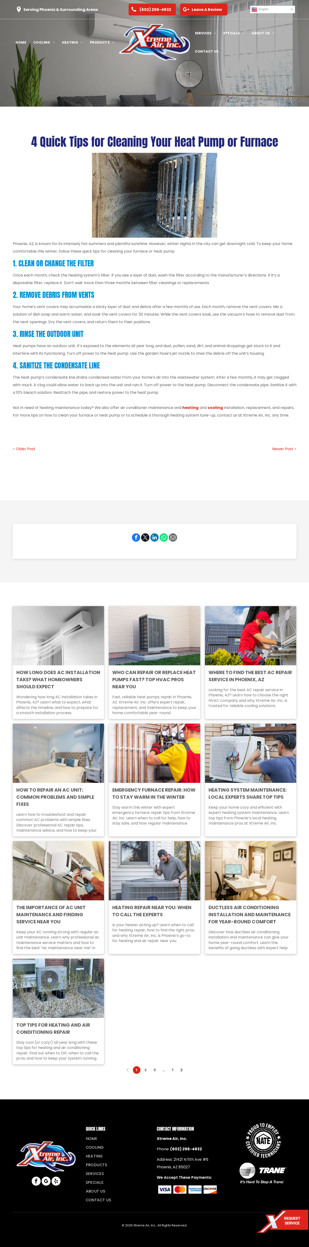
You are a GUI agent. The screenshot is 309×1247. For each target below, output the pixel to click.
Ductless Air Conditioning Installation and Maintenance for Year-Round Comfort (250, 914)
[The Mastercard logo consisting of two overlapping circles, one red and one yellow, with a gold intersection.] (180, 1189)
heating (190, 407)
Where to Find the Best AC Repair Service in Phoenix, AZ (250, 676)
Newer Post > (284, 449)
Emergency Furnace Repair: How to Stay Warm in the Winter (154, 793)
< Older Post (24, 449)
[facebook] (36, 1182)
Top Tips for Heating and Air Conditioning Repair (53, 1028)
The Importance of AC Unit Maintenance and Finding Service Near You (51, 914)
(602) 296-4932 (186, 1149)
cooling (215, 407)
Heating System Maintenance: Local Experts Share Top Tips (248, 793)
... (163, 1070)
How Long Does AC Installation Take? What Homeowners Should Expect (58, 679)
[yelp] (56, 1182)
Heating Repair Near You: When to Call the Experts (151, 911)
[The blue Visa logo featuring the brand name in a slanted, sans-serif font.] (165, 1189)
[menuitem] (21, 42)
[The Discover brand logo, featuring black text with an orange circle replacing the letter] (210, 1189)
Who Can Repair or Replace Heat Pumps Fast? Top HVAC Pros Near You (154, 679)
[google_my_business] (46, 1182)
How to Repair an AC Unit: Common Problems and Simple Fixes (55, 797)
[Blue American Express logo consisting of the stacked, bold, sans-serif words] (195, 1189)
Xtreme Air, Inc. (172, 1138)
